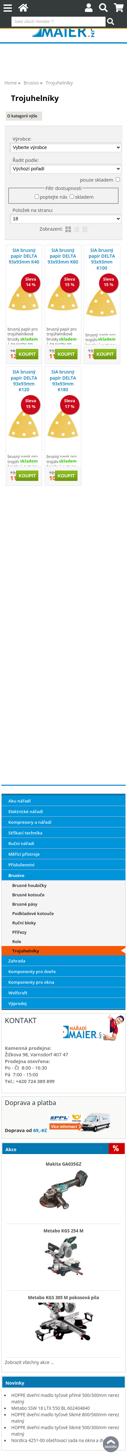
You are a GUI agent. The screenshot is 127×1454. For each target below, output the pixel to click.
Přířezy (19, 932)
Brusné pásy (24, 904)
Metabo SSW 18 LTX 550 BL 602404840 (50, 1408)
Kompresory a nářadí (29, 822)
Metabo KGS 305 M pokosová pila (63, 1297)
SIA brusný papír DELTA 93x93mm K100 (102, 259)
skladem (84, 197)
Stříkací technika (25, 833)
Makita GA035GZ (63, 1164)
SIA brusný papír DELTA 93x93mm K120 (24, 381)
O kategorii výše (22, 116)
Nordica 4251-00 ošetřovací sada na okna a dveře (61, 1440)
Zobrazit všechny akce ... (29, 1362)
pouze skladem (96, 179)
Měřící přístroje (24, 854)
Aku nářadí (19, 801)
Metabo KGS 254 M (63, 1231)
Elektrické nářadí (25, 811)
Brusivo (16, 875)
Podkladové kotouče (33, 913)
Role (16, 941)
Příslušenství (21, 865)
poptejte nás (54, 197)
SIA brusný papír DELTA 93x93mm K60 (63, 256)
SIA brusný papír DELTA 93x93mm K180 (63, 381)
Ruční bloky (24, 923)
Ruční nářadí (21, 843)
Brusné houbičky (29, 885)
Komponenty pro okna (31, 982)
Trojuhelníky (25, 951)
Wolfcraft (17, 993)
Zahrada (16, 961)
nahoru (111, 1444)
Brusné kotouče (28, 895)
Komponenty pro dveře (32, 971)
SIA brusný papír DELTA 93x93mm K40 (24, 256)
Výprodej (17, 1003)
